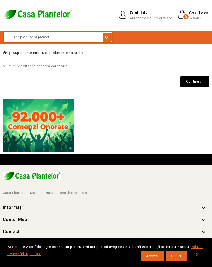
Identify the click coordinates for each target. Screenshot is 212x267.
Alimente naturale (68, 53)
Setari (176, 256)
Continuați (194, 81)
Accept (152, 256)
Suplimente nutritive (30, 53)
